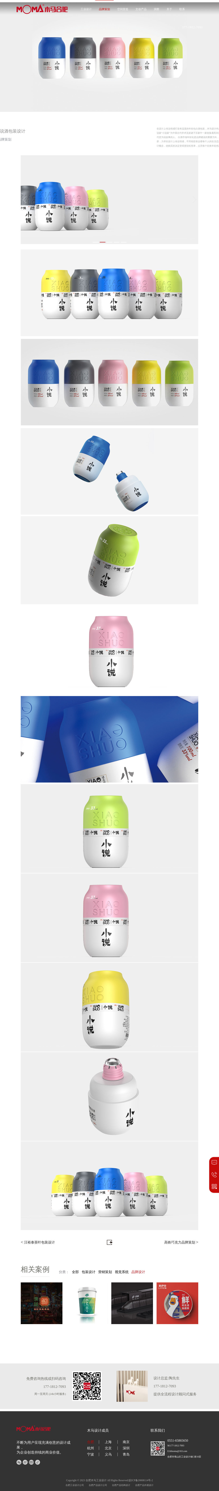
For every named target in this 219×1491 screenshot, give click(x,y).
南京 (126, 1442)
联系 (182, 9)
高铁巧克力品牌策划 (181, 1242)
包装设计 (88, 1272)
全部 (75, 1272)
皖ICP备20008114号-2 (141, 1480)
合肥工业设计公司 (75, 1485)
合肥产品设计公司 (98, 1485)
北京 (108, 1448)
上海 (108, 1442)
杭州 (90, 1448)
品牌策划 (104, 9)
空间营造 (122, 9)
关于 (169, 9)
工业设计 (86, 9)
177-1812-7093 (192, 27)
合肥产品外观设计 (144, 1485)
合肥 (90, 1442)
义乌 (108, 1454)
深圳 (126, 1448)
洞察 (156, 9)
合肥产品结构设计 (121, 1485)
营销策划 (105, 1272)
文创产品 (141, 9)
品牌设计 (138, 1272)
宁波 (90, 1454)
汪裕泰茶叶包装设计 (38, 1242)
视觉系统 (122, 1272)
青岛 (126, 1454)
